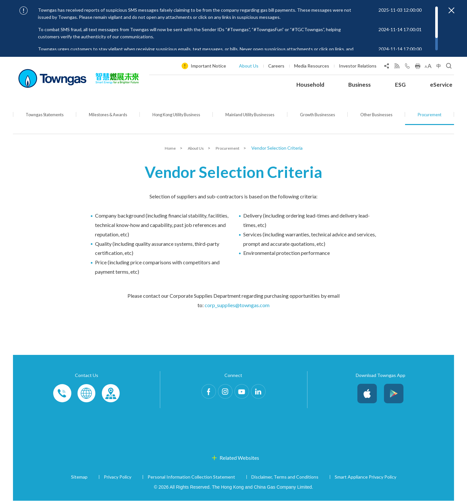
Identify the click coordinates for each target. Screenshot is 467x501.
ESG (400, 84)
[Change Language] (438, 67)
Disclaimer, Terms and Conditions (284, 477)
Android (393, 394)
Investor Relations (358, 66)
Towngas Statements (44, 119)
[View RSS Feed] (397, 67)
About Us (248, 66)
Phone (62, 393)
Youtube (244, 393)
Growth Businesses (324, 119)
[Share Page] (386, 67)
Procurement (431, 119)
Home (166, 148)
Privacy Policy (117, 477)
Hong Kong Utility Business (178, 119)
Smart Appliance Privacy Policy (365, 477)
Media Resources (311, 66)
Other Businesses (381, 119)
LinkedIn (266, 393)
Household (310, 84)
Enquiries (86, 393)
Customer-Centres (110, 393)
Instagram (222, 393)
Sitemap (79, 477)
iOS (367, 394)
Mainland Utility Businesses (256, 119)
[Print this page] (417, 67)
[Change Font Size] (428, 67)
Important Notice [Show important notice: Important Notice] (208, 66)
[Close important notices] (451, 10)
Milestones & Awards (107, 119)
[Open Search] (448, 67)
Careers (276, 66)
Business (359, 84)
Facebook (200, 393)
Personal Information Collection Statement (191, 477)
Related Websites (239, 458)
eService (441, 84)
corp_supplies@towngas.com (237, 305)
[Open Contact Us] (407, 67)
